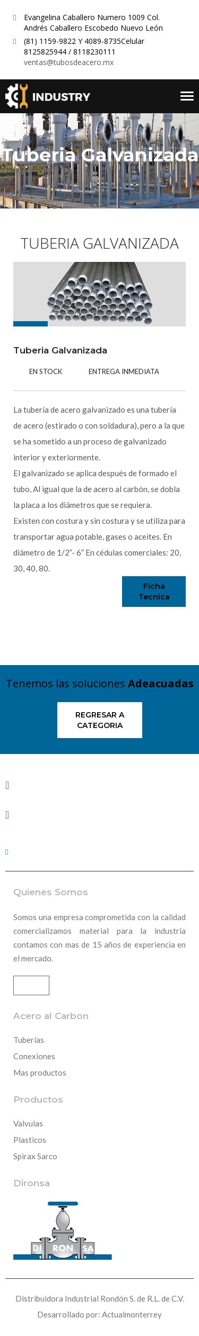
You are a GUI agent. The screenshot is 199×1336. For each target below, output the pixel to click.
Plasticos (29, 1139)
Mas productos (39, 1072)
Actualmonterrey (132, 1314)
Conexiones (34, 1056)
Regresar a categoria (99, 720)
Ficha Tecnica (154, 591)
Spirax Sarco (35, 1156)
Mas (31, 985)
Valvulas (28, 1123)
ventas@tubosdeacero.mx (69, 62)
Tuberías (28, 1039)
